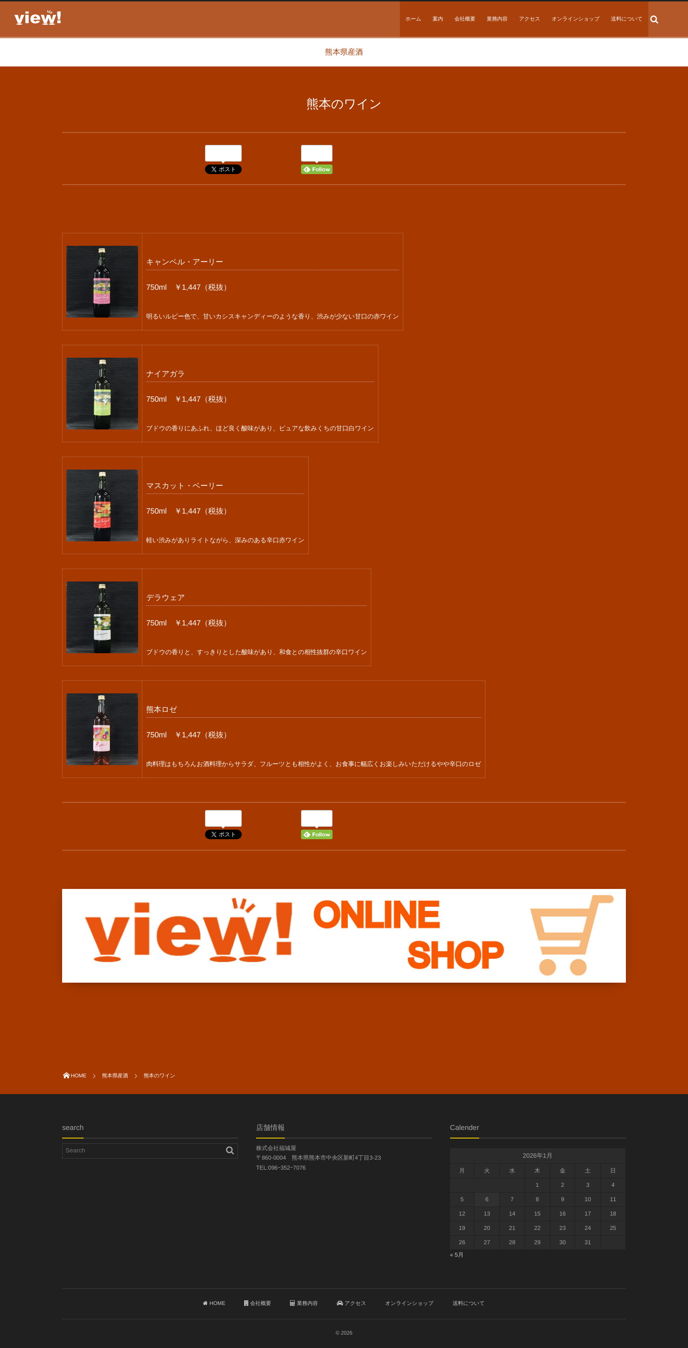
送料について (627, 19)
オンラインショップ (576, 19)
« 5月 (457, 1254)
